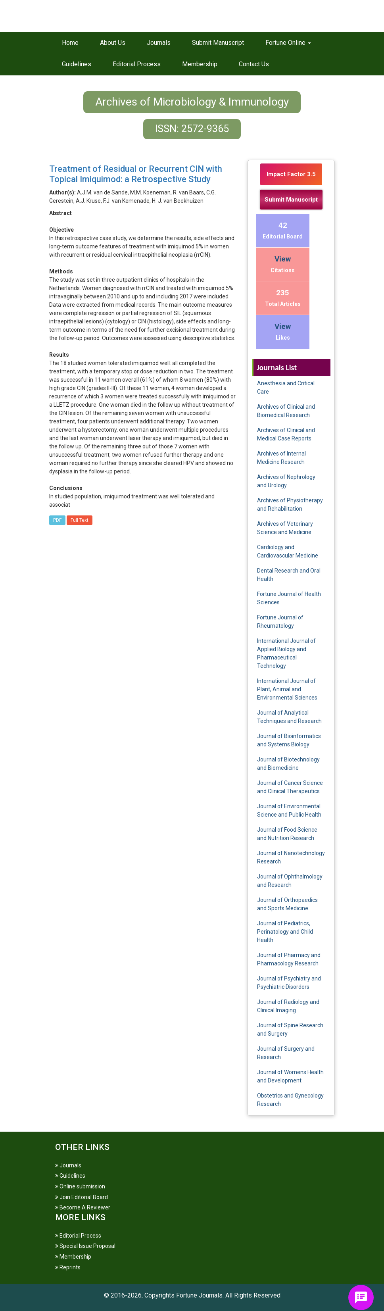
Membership (199, 64)
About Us (112, 42)
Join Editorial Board (81, 1197)
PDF (57, 520)
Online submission (80, 1186)
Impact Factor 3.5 (291, 174)
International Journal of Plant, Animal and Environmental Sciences (287, 689)
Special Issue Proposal (85, 1246)
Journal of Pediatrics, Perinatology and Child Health (285, 931)
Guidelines (76, 64)
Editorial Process (137, 64)
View (283, 258)
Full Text (79, 520)
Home (70, 42)
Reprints (68, 1267)
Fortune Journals (199, 1295)
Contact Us (254, 64)
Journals (159, 42)
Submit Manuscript (218, 42)
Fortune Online (288, 42)
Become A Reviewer (82, 1207)
